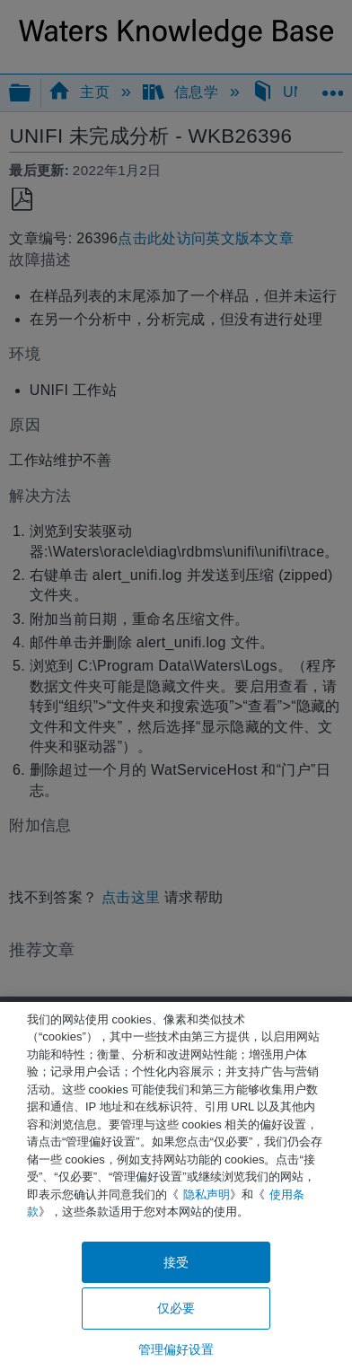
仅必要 (176, 1308)
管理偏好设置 (176, 1349)
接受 (176, 1262)
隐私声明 (206, 1194)
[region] (176, 1186)
